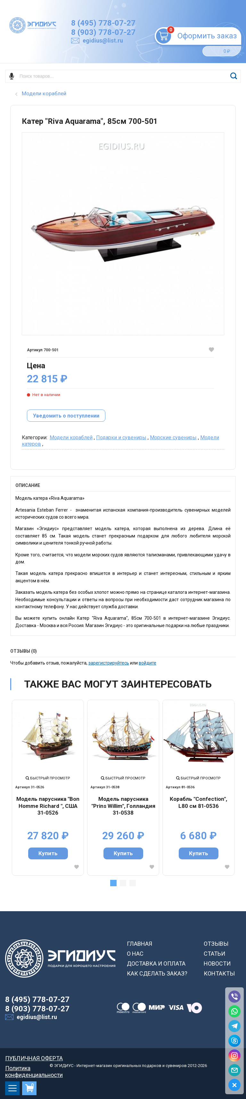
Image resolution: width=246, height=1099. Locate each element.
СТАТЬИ (214, 953)
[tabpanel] (48, 787)
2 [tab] (123, 883)
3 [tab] (132, 883)
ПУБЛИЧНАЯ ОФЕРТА (34, 1058)
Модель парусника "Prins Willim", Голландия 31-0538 (123, 806)
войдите (147, 662)
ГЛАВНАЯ (139, 943)
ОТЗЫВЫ (216, 943)
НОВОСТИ (217, 963)
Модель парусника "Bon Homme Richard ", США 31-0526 (47, 806)
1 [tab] (113, 883)
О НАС (135, 953)
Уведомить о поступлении (66, 416)
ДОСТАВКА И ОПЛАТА (156, 963)
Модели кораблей (71, 437)
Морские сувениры (173, 437)
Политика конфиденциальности (34, 1068)
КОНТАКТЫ (219, 973)
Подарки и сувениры (121, 437)
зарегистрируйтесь (108, 662)
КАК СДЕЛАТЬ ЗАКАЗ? (157, 973)
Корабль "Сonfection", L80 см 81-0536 (198, 802)
